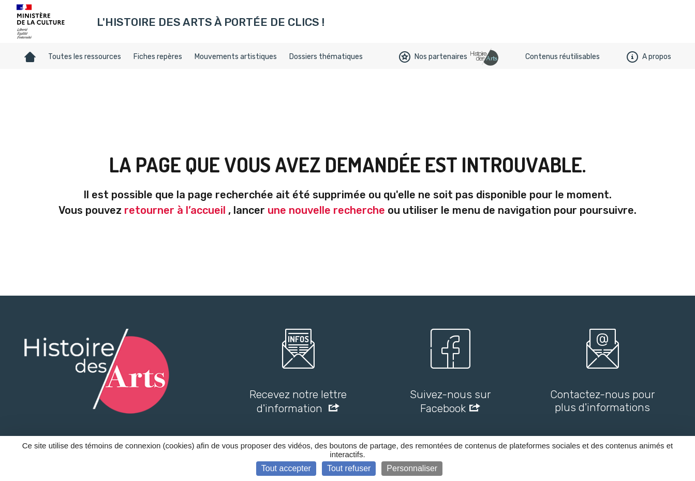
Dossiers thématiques (326, 56)
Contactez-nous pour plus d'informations (602, 401)
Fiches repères (158, 56)
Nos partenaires (433, 57)
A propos (649, 57)
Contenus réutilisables (562, 56)
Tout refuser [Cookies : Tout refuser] (349, 468)
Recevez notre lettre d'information (298, 401)
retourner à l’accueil (175, 210)
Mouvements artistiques (236, 56)
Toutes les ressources (84, 56)
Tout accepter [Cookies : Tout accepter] (286, 468)
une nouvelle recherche (326, 210)
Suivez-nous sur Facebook (450, 401)
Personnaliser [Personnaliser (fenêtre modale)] (412, 468)
